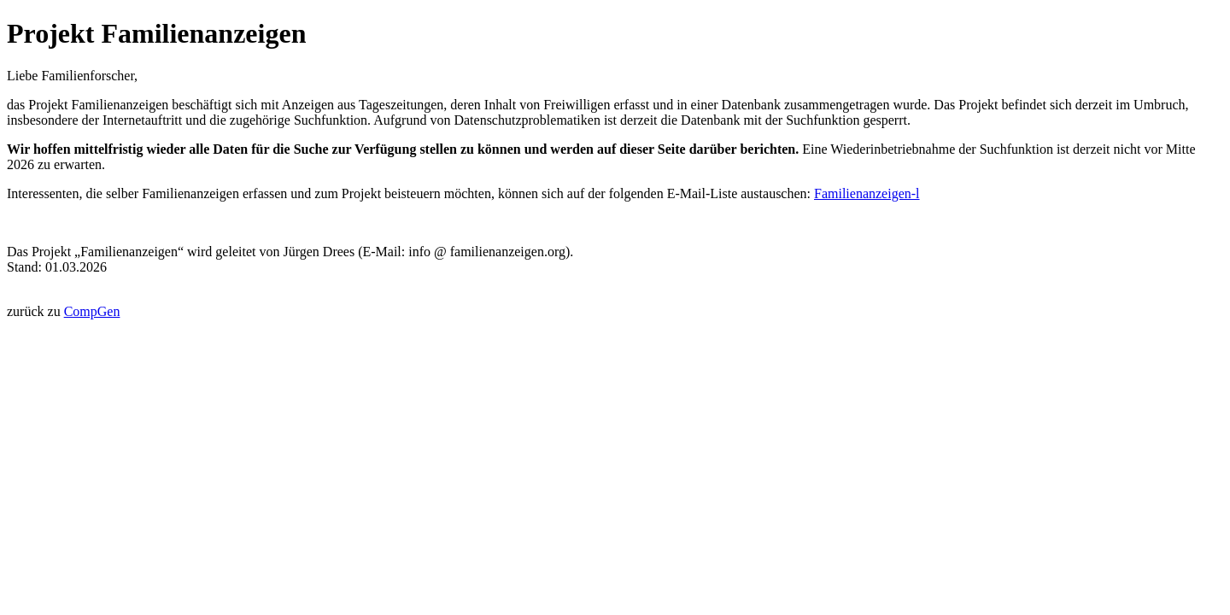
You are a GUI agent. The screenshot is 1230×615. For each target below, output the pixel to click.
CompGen (92, 311)
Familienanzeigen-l (867, 193)
